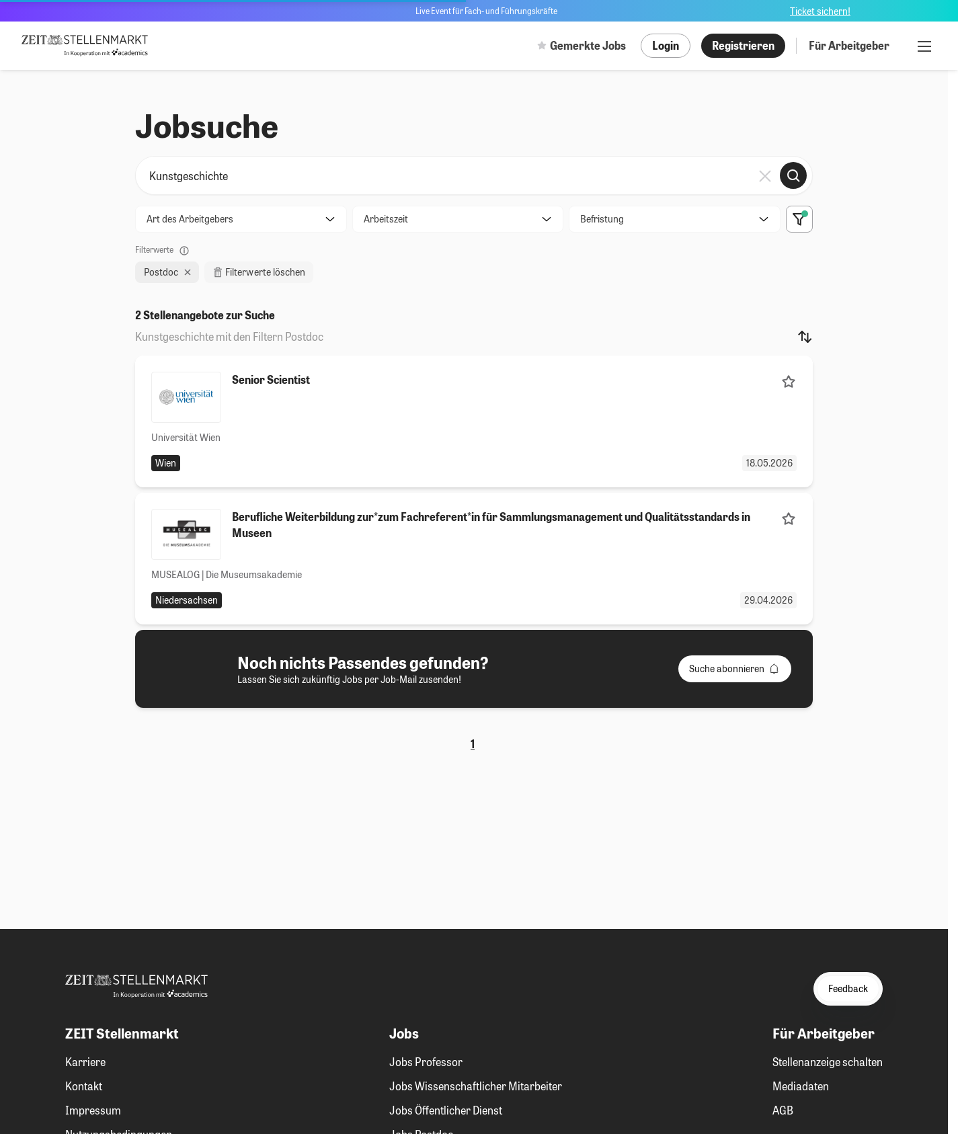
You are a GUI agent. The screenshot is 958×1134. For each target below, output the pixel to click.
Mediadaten (800, 1086)
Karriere (85, 1062)
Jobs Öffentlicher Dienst (445, 1110)
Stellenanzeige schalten (827, 1062)
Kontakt (83, 1086)
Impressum (93, 1110)
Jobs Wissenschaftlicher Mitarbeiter (475, 1086)
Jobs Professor (426, 1062)
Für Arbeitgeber (849, 45)
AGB (782, 1110)
